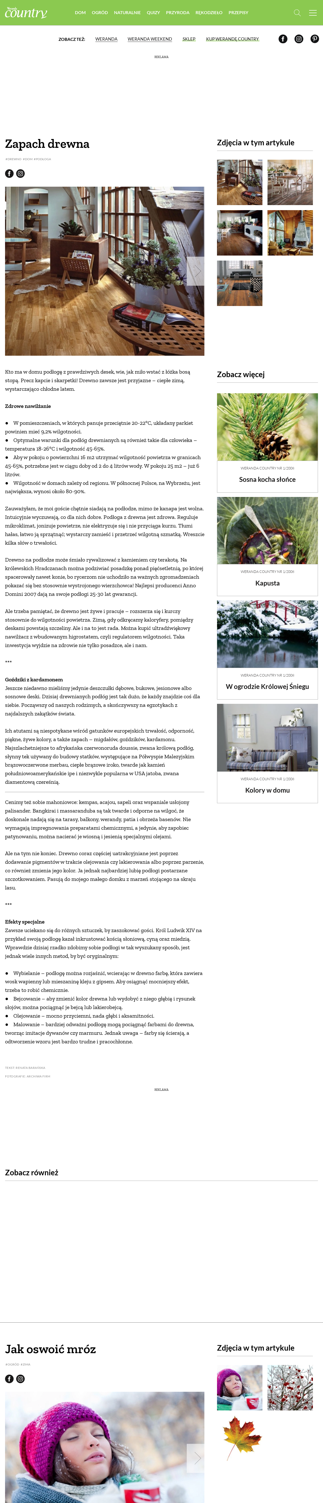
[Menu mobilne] (313, 13)
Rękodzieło (209, 12)
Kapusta (267, 579)
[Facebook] (283, 39)
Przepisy (238, 12)
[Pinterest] (314, 39)
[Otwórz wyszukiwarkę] (297, 12)
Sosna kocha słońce (267, 475)
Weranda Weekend (150, 39)
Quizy (153, 12)
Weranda (106, 39)
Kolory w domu (267, 786)
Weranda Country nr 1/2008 (267, 464)
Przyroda (178, 12)
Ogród (100, 12)
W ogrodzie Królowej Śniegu (267, 682)
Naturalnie (127, 12)
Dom (80, 12)
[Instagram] (298, 39)
